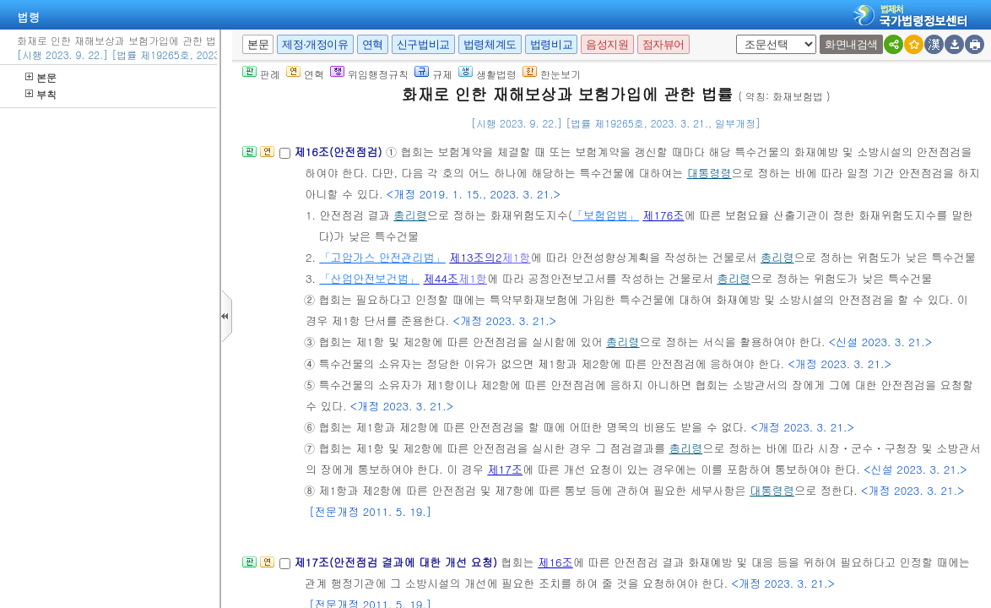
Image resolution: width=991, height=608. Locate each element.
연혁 (372, 44)
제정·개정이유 (315, 44)
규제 (433, 74)
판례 (261, 74)
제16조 (555, 562)
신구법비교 (423, 44)
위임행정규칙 (369, 74)
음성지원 (607, 44)
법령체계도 (490, 44)
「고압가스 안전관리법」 (382, 257)
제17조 (505, 469)
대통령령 (709, 173)
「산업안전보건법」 (369, 278)
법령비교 (551, 44)
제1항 (516, 257)
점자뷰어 (663, 44)
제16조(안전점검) (340, 152)
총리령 (410, 215)
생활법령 (487, 74)
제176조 (663, 215)
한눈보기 (552, 74)
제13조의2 (475, 257)
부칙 (41, 94)
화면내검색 (851, 44)
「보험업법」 (605, 215)
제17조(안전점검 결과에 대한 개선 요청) (397, 562)
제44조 (440, 278)
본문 (41, 77)
